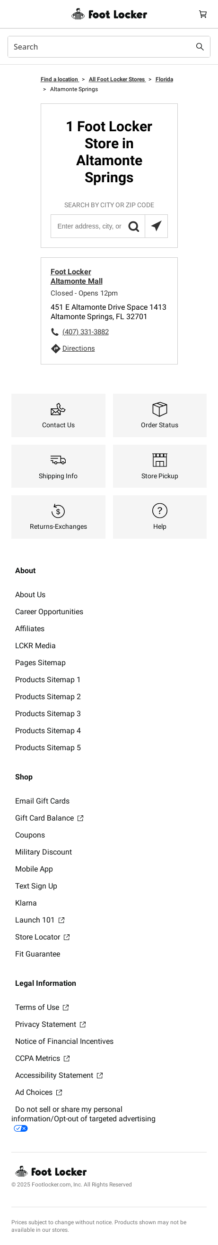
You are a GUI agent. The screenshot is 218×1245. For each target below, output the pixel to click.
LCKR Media (35, 645)
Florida (164, 79)
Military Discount (43, 851)
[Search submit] (200, 46)
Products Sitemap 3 (48, 713)
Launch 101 (39, 919)
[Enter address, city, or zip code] (109, 226)
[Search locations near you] (156, 226)
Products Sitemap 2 (48, 696)
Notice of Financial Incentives (64, 1041)
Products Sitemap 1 (48, 679)
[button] (133, 226)
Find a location (60, 79)
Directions (78, 348)
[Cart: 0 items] (203, 14)
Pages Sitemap (40, 662)
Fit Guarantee (37, 953)
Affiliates (29, 628)
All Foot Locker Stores (117, 79)
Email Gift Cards (42, 800)
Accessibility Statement (59, 1075)
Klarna (26, 902)
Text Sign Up (36, 885)
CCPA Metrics (42, 1058)
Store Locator (42, 936)
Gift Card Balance (49, 817)
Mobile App (34, 868)
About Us (30, 594)
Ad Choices (38, 1092)
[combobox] (109, 46)
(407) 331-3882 (85, 332)
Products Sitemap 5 (48, 747)
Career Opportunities (49, 611)
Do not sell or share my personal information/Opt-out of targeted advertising (83, 1118)
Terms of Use (42, 1007)
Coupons (30, 834)
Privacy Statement (50, 1024)
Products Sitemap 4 (48, 730)
